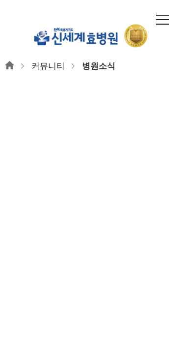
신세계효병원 (92, 35)
